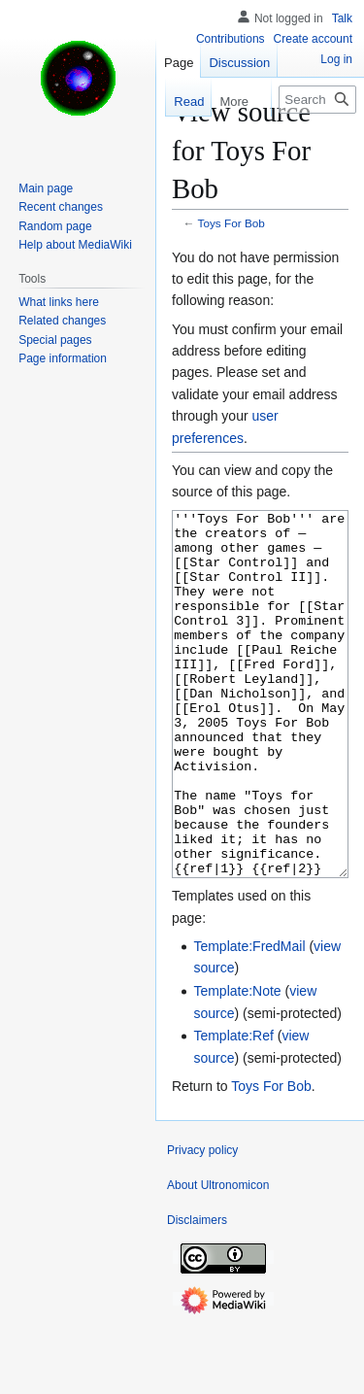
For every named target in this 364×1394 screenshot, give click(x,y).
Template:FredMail (249, 1019)
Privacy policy (202, 1223)
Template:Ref (233, 1108)
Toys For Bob (231, 223)
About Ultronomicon (218, 1258)
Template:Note (237, 1063)
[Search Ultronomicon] (317, 99)
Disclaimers (197, 1293)
